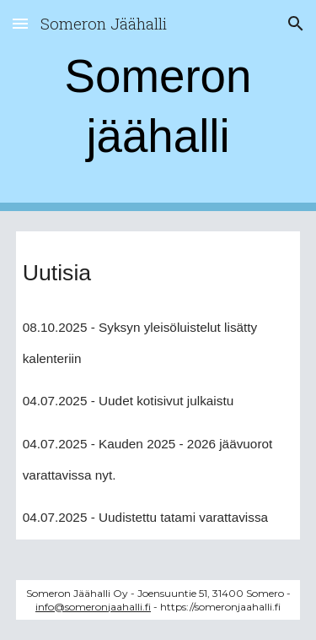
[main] (158, 106)
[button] (20, 23)
